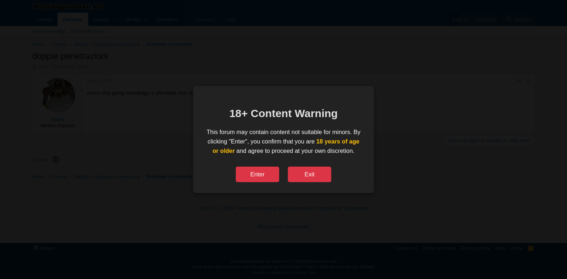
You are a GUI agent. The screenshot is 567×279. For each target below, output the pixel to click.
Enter (257, 174)
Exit (309, 174)
